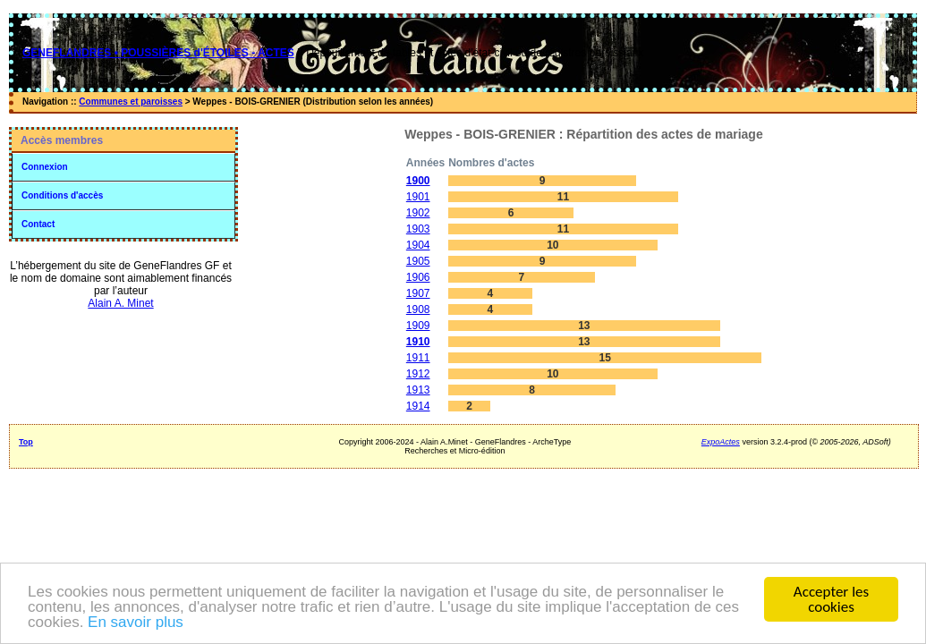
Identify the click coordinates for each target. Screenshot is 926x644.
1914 (418, 406)
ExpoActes (720, 441)
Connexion (44, 167)
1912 (418, 374)
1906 (418, 277)
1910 (418, 341)
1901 (418, 197)
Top (26, 441)
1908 (418, 309)
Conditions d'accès (62, 195)
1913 (418, 390)
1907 (418, 293)
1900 (418, 180)
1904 (418, 245)
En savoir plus (135, 622)
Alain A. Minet (120, 303)
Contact (38, 224)
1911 (418, 358)
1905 (418, 261)
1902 (418, 213)
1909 (418, 325)
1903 (418, 229)
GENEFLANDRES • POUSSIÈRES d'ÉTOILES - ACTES (158, 53)
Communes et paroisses (131, 101)
